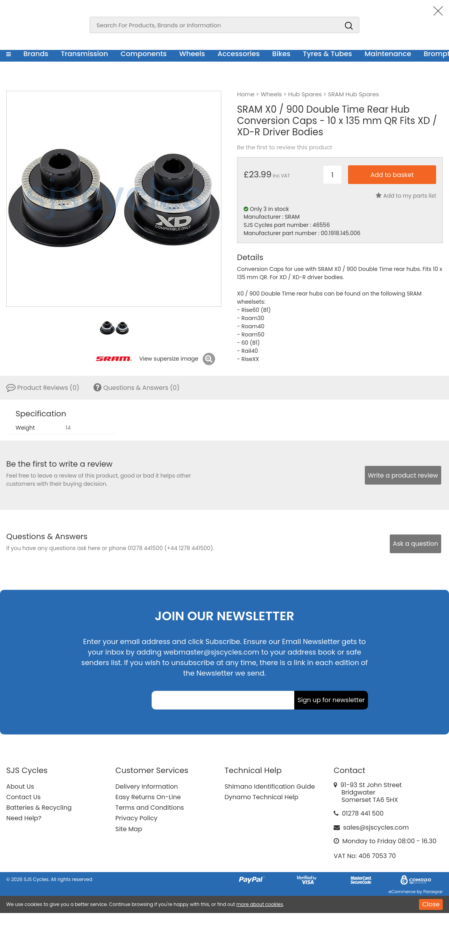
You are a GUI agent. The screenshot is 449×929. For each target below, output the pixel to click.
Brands (35, 53)
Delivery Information (146, 786)
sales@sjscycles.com (376, 827)
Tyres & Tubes (327, 53)
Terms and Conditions (149, 807)
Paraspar (433, 891)
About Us (20, 786)
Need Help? (23, 818)
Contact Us (23, 797)
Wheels (192, 53)
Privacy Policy (136, 818)
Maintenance (387, 53)
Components (143, 53)
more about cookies (259, 904)
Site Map (128, 829)
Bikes (281, 53)
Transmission (84, 53)
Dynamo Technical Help (261, 797)
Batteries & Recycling (39, 807)
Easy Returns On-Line (148, 797)
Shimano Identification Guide (269, 786)
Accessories (238, 53)
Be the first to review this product (284, 147)
